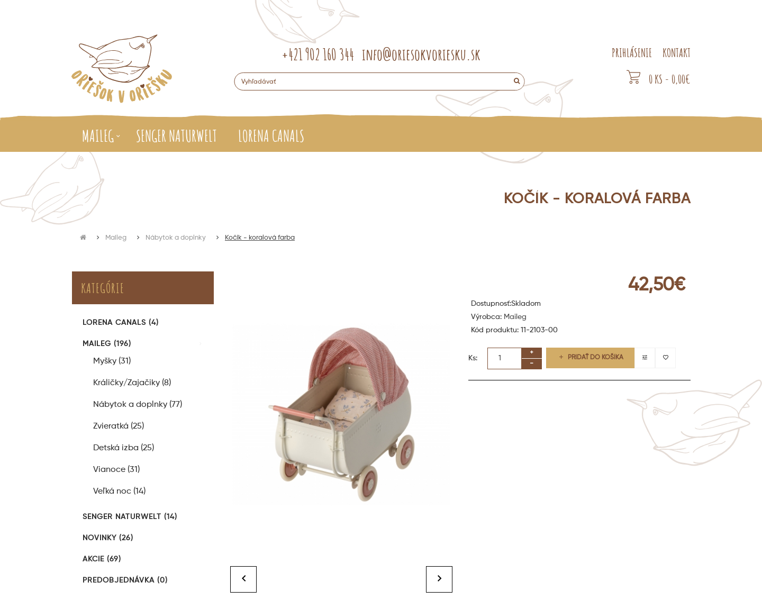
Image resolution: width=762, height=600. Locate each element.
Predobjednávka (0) (125, 580)
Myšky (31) (112, 361)
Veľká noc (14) (119, 491)
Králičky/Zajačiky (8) (132, 383)
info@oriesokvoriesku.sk (421, 54)
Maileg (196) (107, 344)
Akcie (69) (102, 559)
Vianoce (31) (116, 470)
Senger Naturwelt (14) (130, 517)
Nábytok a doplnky (176, 237)
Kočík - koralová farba (260, 237)
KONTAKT (677, 52)
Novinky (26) (108, 538)
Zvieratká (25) (118, 426)
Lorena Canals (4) (121, 322)
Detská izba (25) (123, 448)
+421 (318, 54)
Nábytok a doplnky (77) (137, 405)
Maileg (115, 237)
